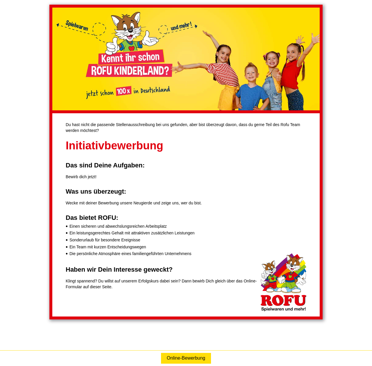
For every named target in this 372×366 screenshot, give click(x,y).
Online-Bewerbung (186, 358)
